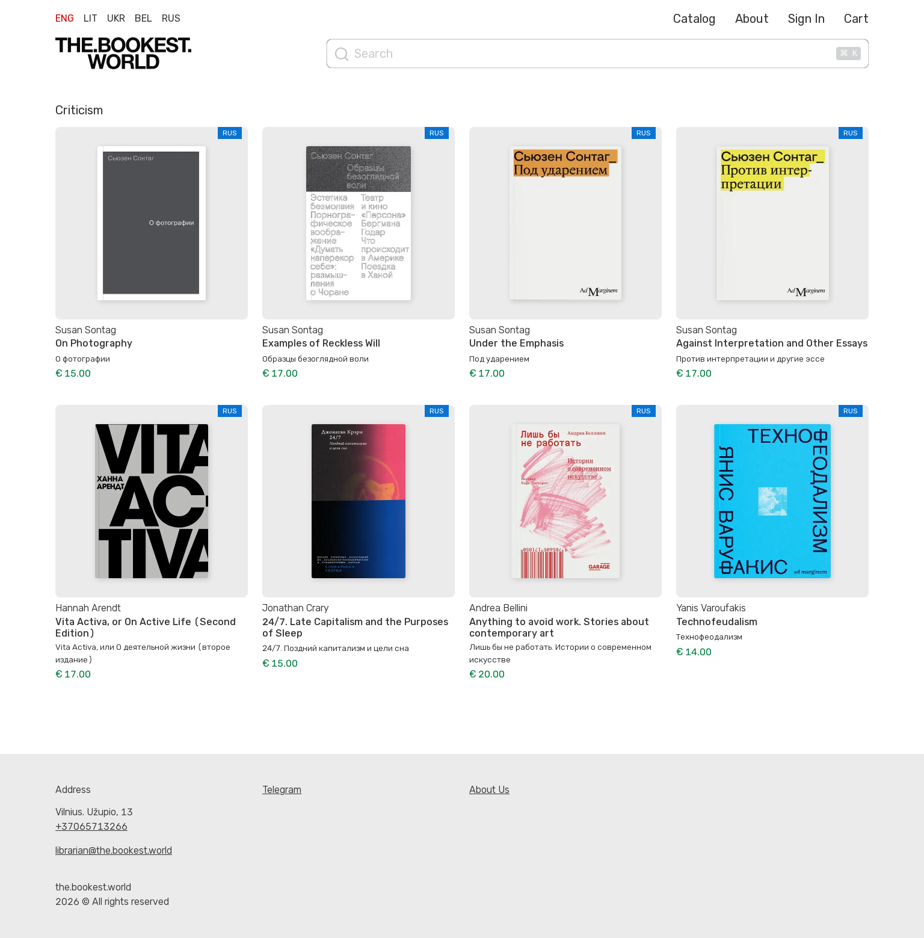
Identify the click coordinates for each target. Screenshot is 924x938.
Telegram (281, 789)
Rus (171, 18)
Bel (143, 18)
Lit (90, 18)
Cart (856, 18)
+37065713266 (91, 826)
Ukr (116, 18)
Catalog (694, 18)
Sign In (806, 18)
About (752, 18)
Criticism (79, 110)
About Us (489, 789)
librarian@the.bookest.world (113, 850)
